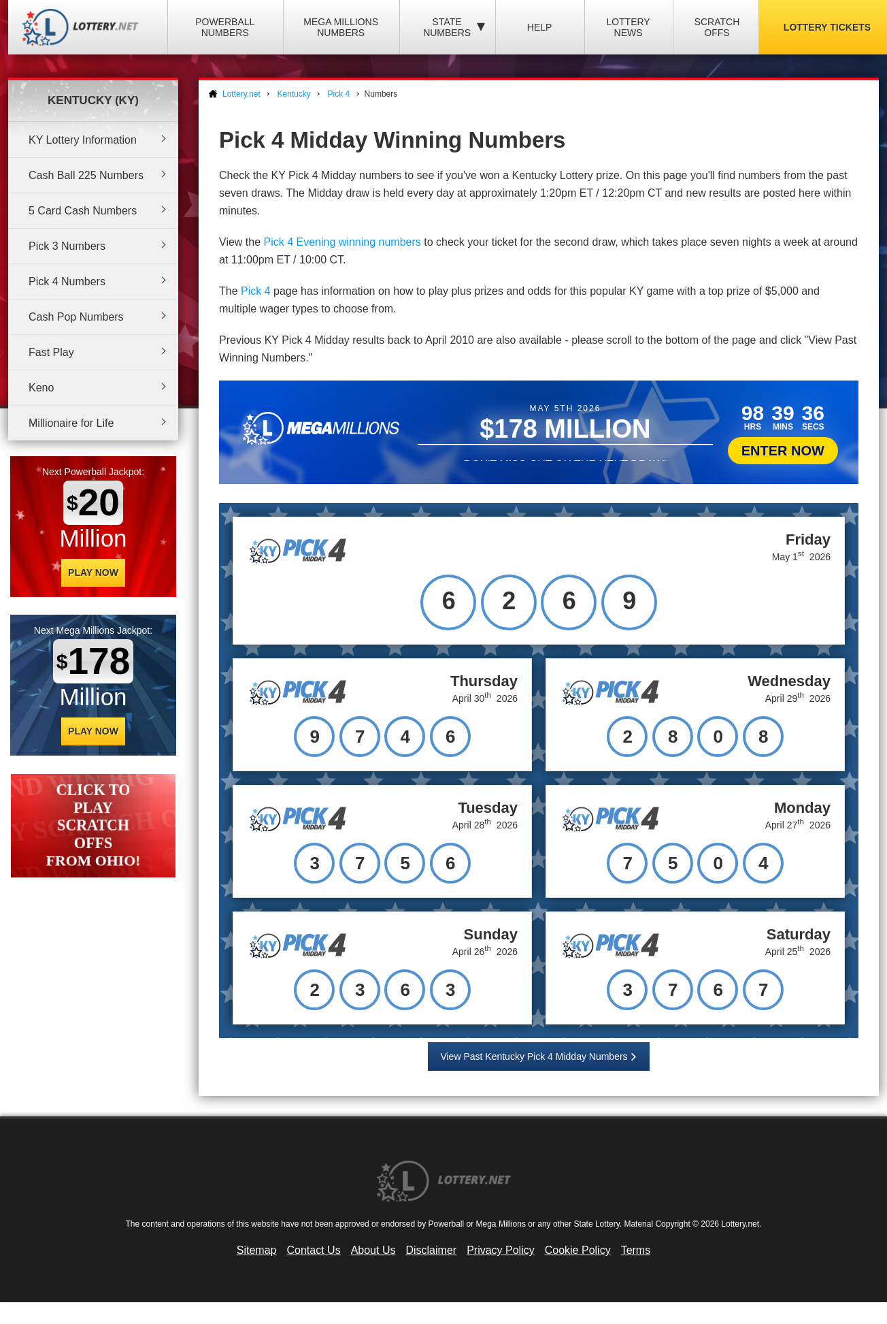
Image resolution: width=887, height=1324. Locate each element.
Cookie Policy (578, 1250)
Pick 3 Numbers (67, 246)
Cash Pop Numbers (76, 317)
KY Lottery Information (83, 140)
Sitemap (257, 1250)
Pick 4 (256, 291)
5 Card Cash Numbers (83, 210)
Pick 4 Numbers (67, 281)
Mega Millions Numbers (340, 27)
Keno (41, 387)
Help (539, 27)
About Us (373, 1250)
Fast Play (51, 352)
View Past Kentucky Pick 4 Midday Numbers (533, 1056)
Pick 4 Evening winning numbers (342, 242)
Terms (636, 1250)
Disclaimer (430, 1250)
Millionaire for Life (71, 423)
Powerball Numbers (224, 27)
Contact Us (314, 1250)
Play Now (93, 572)
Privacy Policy (501, 1250)
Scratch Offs (717, 27)
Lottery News (628, 27)
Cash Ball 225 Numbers (86, 175)
